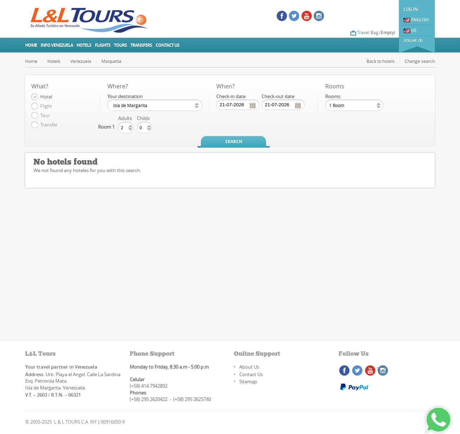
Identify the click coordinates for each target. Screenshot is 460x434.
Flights (102, 45)
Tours (120, 45)
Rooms (332, 96)
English (416, 20)
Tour (45, 115)
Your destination (125, 96)
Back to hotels (381, 61)
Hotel (46, 96)
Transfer (49, 124)
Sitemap (248, 381)
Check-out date (278, 96)
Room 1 (106, 127)
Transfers (141, 45)
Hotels (84, 45)
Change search (420, 61)
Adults (125, 118)
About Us (249, 367)
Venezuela (80, 61)
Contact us (167, 45)
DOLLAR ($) (413, 40)
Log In (411, 9)
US (410, 30)
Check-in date (230, 96)
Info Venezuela (57, 45)
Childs (143, 118)
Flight (46, 106)
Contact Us (251, 374)
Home (31, 45)
